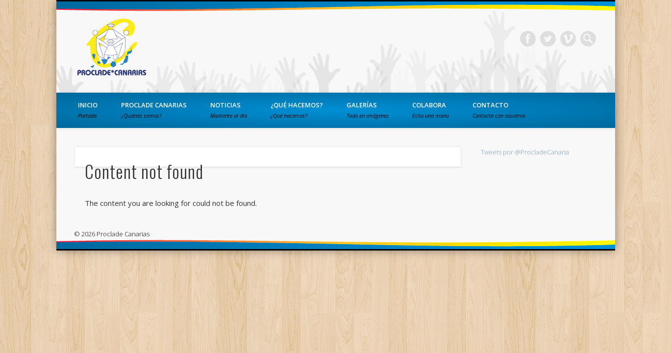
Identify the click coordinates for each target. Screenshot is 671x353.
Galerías (368, 110)
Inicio (88, 110)
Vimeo (568, 39)
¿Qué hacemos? (297, 110)
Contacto (498, 110)
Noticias (228, 110)
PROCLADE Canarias (154, 110)
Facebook (528, 39)
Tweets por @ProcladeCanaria (525, 152)
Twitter (548, 39)
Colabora (430, 110)
